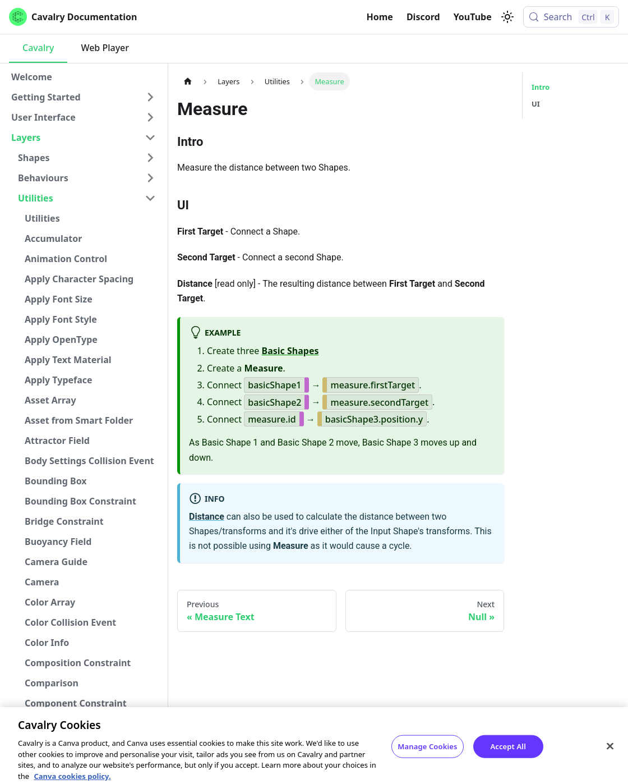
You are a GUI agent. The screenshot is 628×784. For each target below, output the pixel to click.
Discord (423, 17)
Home (380, 17)
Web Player (105, 48)
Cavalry (38, 48)
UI (536, 104)
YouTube (473, 17)
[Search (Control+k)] (571, 16)
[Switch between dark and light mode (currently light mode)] (507, 17)
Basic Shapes (290, 351)
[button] (83, 97)
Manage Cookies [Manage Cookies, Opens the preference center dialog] (427, 754)
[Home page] (187, 81)
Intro (541, 87)
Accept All (508, 754)
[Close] (610, 753)
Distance (206, 516)
